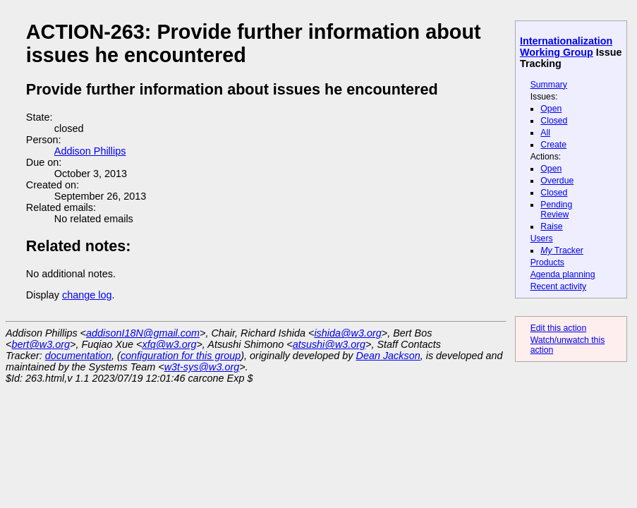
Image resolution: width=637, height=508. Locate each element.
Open (551, 109)
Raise (551, 226)
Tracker (561, 250)
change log (86, 295)
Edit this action (558, 328)
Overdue (557, 181)
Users (541, 238)
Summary (548, 85)
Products (547, 262)
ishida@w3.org (347, 333)
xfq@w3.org (169, 344)
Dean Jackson (388, 355)
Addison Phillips (90, 151)
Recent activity (558, 286)
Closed (553, 121)
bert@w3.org (40, 344)
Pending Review (556, 209)
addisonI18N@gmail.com (143, 333)
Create (553, 145)
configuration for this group (181, 355)
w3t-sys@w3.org (202, 367)
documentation (78, 355)
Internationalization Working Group (566, 46)
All (545, 133)
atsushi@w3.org (329, 344)
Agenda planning (562, 274)
